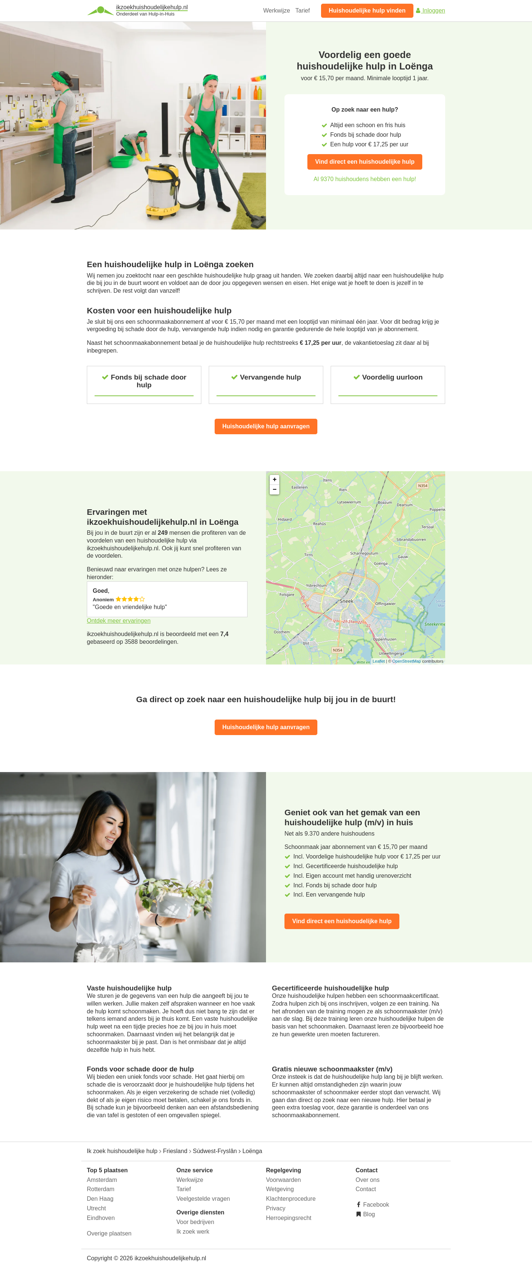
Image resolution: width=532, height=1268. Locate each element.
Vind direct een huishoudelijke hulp (365, 162)
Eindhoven (101, 1218)
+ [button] (275, 479)
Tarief (303, 10)
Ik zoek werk (193, 1231)
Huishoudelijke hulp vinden (367, 10)
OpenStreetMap (406, 661)
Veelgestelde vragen (203, 1199)
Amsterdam (102, 1180)
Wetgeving (280, 1189)
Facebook (375, 1204)
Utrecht (96, 1208)
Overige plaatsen (109, 1233)
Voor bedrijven (195, 1222)
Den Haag (100, 1199)
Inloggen (430, 10)
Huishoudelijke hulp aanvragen (266, 426)
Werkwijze (276, 10)
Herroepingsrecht (288, 1218)
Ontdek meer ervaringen (119, 621)
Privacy (275, 1208)
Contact (366, 1189)
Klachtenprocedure (291, 1199)
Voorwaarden (283, 1180)
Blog (368, 1214)
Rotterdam (101, 1189)
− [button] (275, 489)
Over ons (368, 1180)
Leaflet (379, 661)
